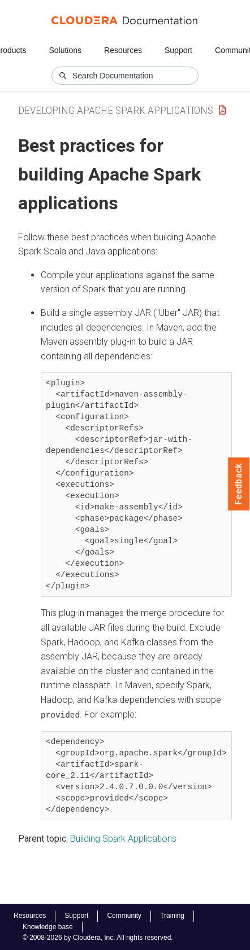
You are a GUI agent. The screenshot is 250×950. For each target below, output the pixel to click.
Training (172, 916)
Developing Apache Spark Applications (115, 110)
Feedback (239, 484)
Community (124, 916)
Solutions (65, 50)
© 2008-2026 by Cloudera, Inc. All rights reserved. (98, 938)
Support (178, 50)
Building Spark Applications (123, 838)
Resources (123, 50)
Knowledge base (48, 927)
